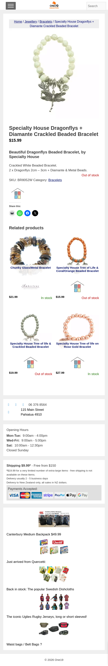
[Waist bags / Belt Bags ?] (54, 630)
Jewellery (31, 21)
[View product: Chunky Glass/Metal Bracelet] (30, 256)
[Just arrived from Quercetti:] (54, 547)
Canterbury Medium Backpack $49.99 (34, 534)
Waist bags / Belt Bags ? (24, 644)
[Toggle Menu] (11, 5)
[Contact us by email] (9, 405)
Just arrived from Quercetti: (26, 562)
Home (18, 21)
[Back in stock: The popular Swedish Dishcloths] (54, 575)
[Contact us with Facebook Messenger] (23, 405)
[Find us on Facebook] (16, 405)
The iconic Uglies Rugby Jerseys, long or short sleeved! (47, 617)
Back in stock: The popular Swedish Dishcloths (40, 589)
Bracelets (46, 21)
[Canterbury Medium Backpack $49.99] (54, 519)
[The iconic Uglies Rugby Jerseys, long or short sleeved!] (54, 602)
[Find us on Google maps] (9, 412)
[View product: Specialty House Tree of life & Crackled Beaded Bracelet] (30, 332)
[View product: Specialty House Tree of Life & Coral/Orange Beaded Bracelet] (77, 256)
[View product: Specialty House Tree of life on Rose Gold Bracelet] (77, 332)
